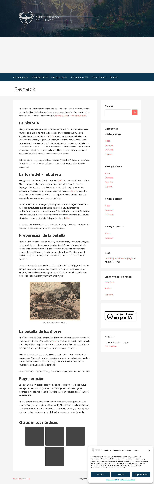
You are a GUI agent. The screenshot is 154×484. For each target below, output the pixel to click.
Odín (52, 136)
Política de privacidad (127, 480)
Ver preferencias (141, 474)
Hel (67, 218)
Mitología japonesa (79, 77)
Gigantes (109, 182)
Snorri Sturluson (78, 115)
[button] (149, 450)
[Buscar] (135, 112)
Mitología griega (20, 77)
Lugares (108, 154)
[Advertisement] (77, 55)
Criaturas (109, 149)
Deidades (109, 145)
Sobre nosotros (99, 77)
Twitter (108, 288)
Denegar (120, 474)
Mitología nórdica (40, 77)
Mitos (107, 141)
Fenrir (59, 180)
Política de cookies (112, 480)
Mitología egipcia (59, 77)
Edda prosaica (61, 115)
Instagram (109, 282)
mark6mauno (111, 346)
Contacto (114, 77)
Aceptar (100, 474)
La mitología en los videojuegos (119, 258)
